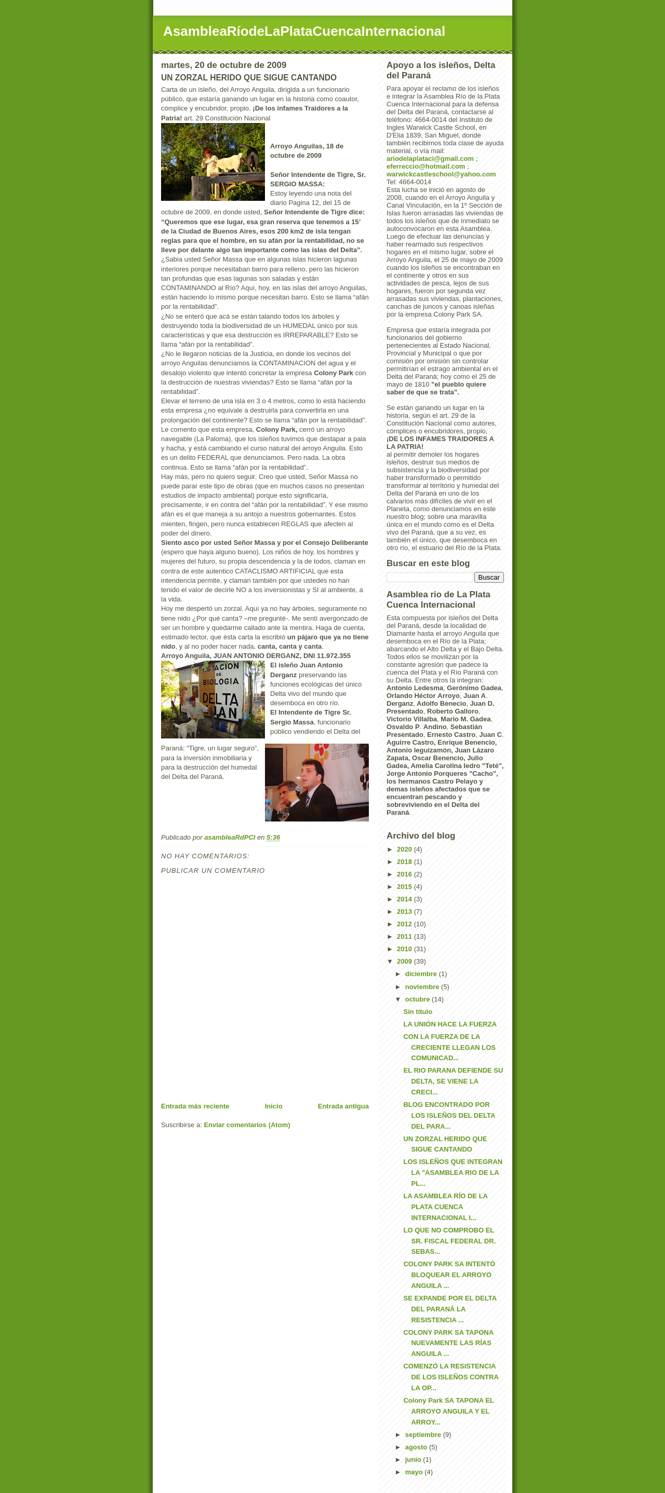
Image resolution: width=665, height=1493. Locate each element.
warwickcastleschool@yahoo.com (441, 174)
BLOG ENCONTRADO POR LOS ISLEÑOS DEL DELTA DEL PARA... (449, 1115)
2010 (405, 949)
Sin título (417, 1012)
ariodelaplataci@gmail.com (430, 158)
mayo (415, 1472)
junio (414, 1459)
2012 (405, 924)
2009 (405, 961)
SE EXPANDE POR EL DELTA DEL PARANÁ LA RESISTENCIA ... (449, 1309)
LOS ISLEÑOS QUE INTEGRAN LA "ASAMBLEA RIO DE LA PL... (452, 1172)
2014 (405, 899)
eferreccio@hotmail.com (426, 166)
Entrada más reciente (195, 1106)
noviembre (423, 987)
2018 (405, 862)
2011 (405, 936)
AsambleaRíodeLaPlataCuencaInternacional (304, 31)
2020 (405, 849)
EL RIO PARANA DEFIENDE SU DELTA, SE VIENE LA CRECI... (453, 1081)
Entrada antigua (343, 1106)
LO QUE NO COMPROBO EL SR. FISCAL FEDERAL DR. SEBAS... (449, 1241)
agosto (417, 1447)
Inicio (274, 1106)
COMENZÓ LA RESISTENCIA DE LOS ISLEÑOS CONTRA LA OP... (450, 1377)
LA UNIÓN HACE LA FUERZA (450, 1024)
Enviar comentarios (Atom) (247, 1125)
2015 (405, 887)
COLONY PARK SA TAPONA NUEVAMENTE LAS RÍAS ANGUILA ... (448, 1343)
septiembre (424, 1435)
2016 (405, 874)
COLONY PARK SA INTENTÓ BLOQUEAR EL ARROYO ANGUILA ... (449, 1275)
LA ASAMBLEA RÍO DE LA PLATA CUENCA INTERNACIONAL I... (445, 1207)
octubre (418, 999)
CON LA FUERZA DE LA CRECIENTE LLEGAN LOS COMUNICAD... (449, 1047)
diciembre (422, 974)
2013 (405, 911)
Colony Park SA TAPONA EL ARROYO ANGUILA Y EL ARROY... (448, 1411)
